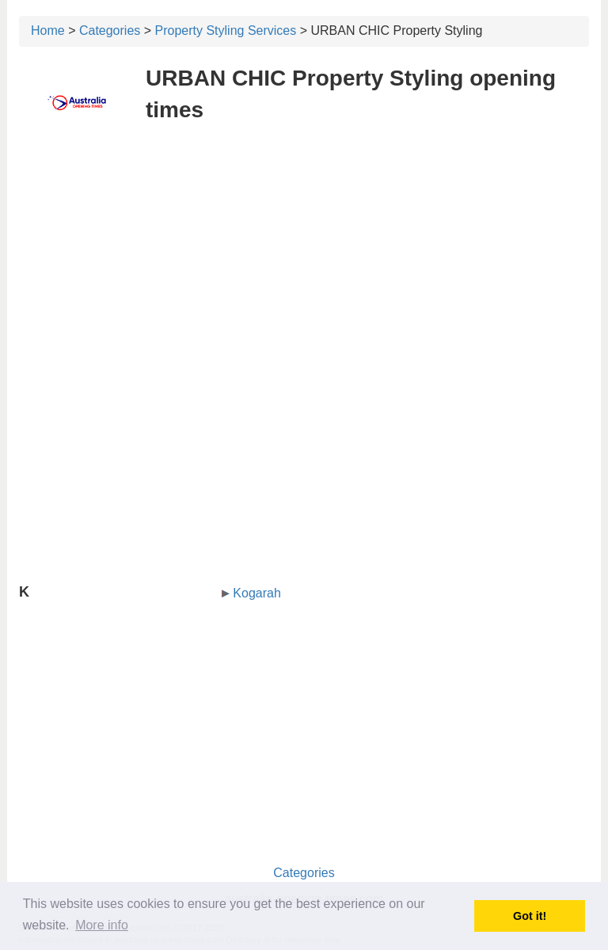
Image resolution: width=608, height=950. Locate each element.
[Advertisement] (304, 252)
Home (48, 30)
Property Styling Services (226, 30)
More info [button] (101, 925)
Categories (109, 30)
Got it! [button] (529, 916)
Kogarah (257, 593)
